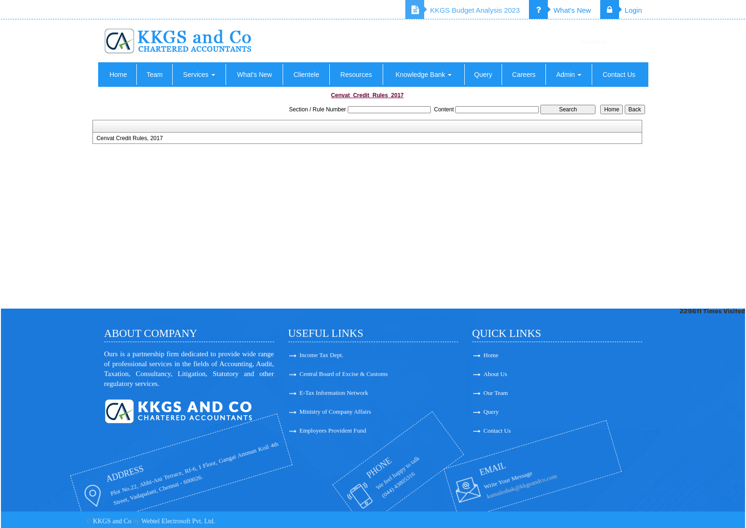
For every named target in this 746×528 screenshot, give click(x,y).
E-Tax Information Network (334, 398)
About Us (544, 373)
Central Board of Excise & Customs (344, 380)
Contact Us (619, 74)
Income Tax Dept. (322, 361)
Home (118, 74)
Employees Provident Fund (333, 436)
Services (199, 74)
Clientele (306, 74)
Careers (524, 74)
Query (483, 74)
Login (621, 10)
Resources (356, 74)
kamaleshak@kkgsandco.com (468, 487)
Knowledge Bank (423, 74)
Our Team (545, 392)
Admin (569, 74)
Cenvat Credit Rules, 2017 (129, 138)
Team (154, 74)
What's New (560, 10)
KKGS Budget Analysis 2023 (462, 10)
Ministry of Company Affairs (335, 417)
